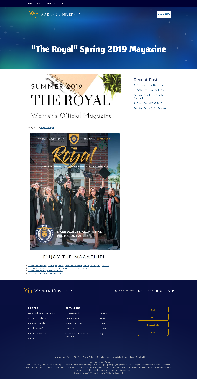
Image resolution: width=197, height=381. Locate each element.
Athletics (39, 266)
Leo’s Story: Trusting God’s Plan (149, 90)
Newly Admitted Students (41, 313)
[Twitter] (169, 291)
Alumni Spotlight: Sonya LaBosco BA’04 (45, 271)
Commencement (73, 318)
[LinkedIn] (173, 291)
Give (61, 3)
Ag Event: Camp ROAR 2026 (148, 103)
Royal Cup (105, 333)
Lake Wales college (36, 268)
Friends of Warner (37, 333)
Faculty (61, 266)
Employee (52, 266)
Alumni (31, 266)
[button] (164, 14)
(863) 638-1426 (147, 291)
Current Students (37, 318)
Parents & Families (37, 323)
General (86, 266)
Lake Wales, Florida (126, 291)
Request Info (50, 3)
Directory (69, 328)
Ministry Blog (96, 266)
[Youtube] (157, 291)
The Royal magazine (67, 268)
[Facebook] (165, 291)
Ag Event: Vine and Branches (148, 85)
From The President (73, 266)
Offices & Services (73, 323)
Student (105, 266)
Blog (45, 266)
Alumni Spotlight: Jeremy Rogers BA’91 (44, 273)
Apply (30, 3)
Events (103, 323)
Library (103, 328)
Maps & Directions (73, 313)
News (102, 318)
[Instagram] (161, 291)
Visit (39, 3)
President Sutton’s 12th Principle (150, 108)
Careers (103, 313)
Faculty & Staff (35, 328)
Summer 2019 (52, 268)
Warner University (83, 268)
